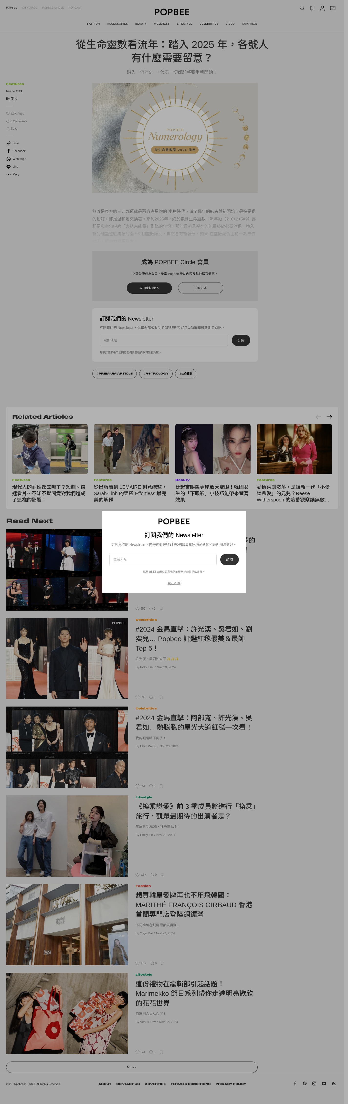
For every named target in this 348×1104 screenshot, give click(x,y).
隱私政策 (196, 571)
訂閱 (229, 560)
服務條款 (183, 571)
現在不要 (174, 583)
